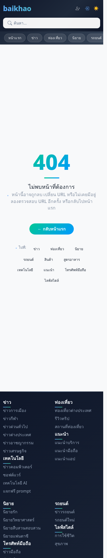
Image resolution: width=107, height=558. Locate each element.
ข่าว (34, 37)
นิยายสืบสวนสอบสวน (22, 528)
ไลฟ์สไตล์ (51, 280)
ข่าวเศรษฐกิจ (14, 451)
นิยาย (76, 37)
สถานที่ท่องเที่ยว (69, 426)
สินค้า (48, 259)
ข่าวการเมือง (14, 410)
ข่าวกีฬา (10, 418)
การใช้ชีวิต (64, 535)
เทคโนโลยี (25, 269)
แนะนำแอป (65, 458)
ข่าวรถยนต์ (65, 512)
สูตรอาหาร (72, 259)
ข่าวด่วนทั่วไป (15, 426)
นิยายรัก (10, 512)
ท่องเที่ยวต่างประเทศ (73, 410)
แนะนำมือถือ (66, 450)
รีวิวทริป (62, 418)
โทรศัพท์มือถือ (75, 269)
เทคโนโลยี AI (15, 483)
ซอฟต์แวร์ (12, 475)
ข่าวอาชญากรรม (18, 443)
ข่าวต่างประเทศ (17, 434)
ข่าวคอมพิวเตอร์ (17, 467)
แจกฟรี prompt (17, 491)
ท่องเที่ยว (55, 37)
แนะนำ (49, 269)
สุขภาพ (61, 543)
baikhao (17, 8)
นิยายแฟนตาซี (15, 536)
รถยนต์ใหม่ (65, 520)
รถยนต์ (96, 37)
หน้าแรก (14, 37)
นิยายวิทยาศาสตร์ (18, 520)
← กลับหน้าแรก (51, 229)
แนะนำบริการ (67, 442)
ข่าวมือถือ (12, 551)
